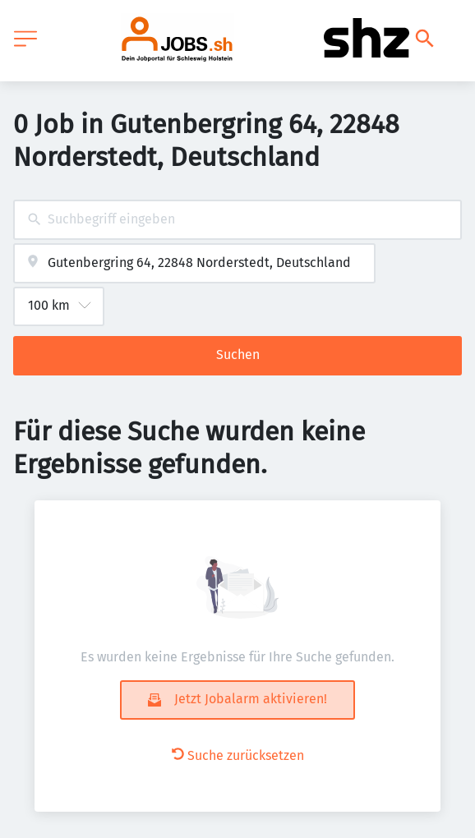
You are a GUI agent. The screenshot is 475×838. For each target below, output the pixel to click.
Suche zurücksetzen (238, 755)
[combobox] (237, 220)
